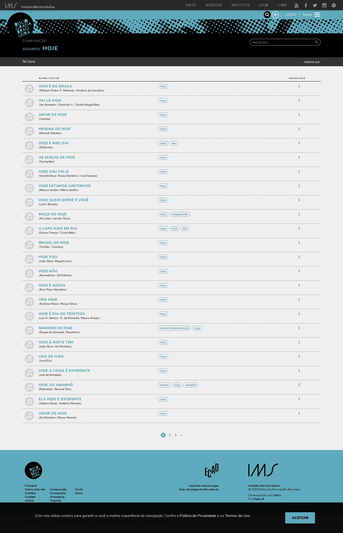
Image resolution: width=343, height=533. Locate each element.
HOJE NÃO (48, 271)
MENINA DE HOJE (55, 129)
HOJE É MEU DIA (54, 143)
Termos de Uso (237, 515)
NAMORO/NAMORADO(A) (174, 328)
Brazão (52, 204)
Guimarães (47, 161)
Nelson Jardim (49, 190)
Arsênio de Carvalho (89, 90)
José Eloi (45, 361)
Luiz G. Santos (49, 318)
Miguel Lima (63, 261)
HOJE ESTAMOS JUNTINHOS (65, 185)
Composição (34, 41)
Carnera (45, 119)
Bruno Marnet (66, 417)
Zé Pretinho (64, 275)
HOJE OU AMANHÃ (56, 385)
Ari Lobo (45, 218)
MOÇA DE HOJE (53, 214)
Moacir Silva (68, 304)
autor (54, 78)
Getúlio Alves (48, 403)
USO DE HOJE (51, 356)
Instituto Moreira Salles (264, 486)
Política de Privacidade (198, 515)
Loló (43, 204)
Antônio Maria (49, 304)
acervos (214, 5)
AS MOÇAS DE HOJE (57, 157)
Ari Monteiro (63, 346)
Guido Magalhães (87, 105)
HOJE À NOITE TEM (56, 342)
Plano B (258, 499)
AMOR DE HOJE (53, 114)
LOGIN (290, 14)
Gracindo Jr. (65, 105)
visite (190, 5)
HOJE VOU (48, 257)
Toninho (57, 247)
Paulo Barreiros (68, 176)
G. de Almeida (69, 318)
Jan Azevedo (48, 105)
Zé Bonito (46, 147)
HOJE (163, 86)
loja (263, 5)
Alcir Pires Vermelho (53, 289)
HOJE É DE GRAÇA (55, 86)
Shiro (277, 495)
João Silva (46, 261)
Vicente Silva (48, 176)
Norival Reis (63, 389)
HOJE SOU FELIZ (54, 171)
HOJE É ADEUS (52, 285)
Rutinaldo (46, 389)
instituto (241, 5)
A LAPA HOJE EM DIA (58, 228)
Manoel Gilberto (50, 133)
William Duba (49, 90)
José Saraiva (88, 176)
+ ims (282, 5)
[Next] (181, 435)
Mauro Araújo (90, 318)
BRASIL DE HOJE (54, 242)
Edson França (49, 233)
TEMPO (164, 385)
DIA (173, 143)
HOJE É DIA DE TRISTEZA (62, 313)
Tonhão (45, 247)
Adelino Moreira (69, 403)
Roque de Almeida (52, 332)
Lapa (163, 228)
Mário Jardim (69, 190)
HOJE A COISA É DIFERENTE (64, 370)
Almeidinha (47, 275)
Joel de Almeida (50, 375)
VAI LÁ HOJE (50, 100)
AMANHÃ (190, 385)
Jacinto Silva (61, 218)
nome (43, 78)
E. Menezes (67, 90)
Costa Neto (67, 233)
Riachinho (72, 332)
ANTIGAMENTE (179, 214)
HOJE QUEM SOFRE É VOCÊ (64, 200)
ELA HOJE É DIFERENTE (60, 399)
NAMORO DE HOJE (56, 328)
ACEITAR (300, 517)
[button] (31, 486)
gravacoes (297, 78)
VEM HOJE (48, 299)
